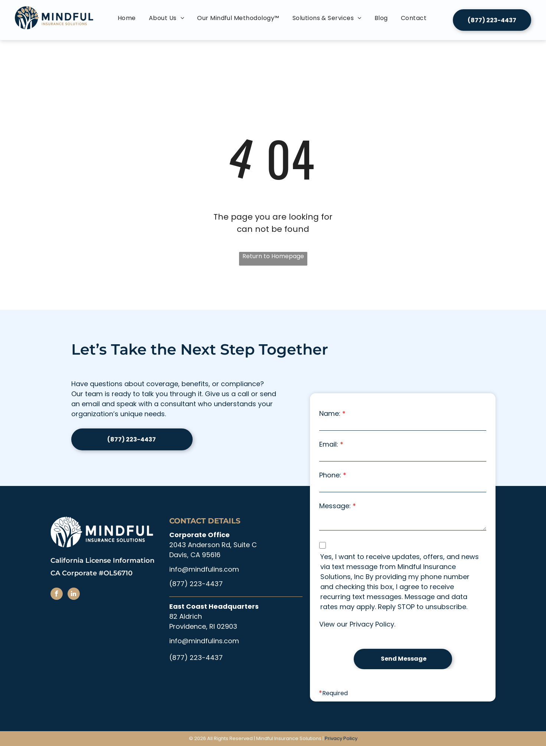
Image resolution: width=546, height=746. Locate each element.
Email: (328, 444)
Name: (329, 413)
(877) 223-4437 (196, 583)
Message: (335, 505)
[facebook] (56, 595)
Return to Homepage (273, 256)
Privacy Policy (372, 624)
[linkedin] (74, 595)
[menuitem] (127, 18)
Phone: (330, 475)
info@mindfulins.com (204, 569)
